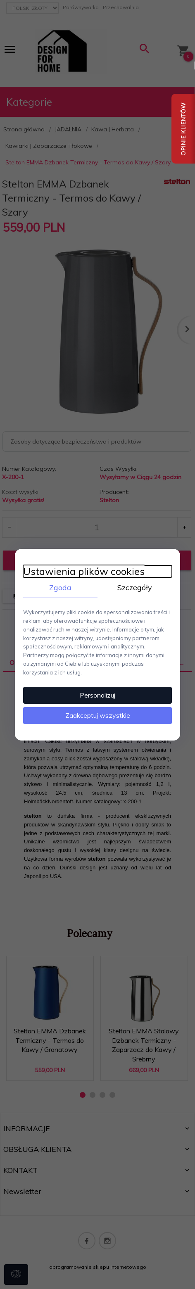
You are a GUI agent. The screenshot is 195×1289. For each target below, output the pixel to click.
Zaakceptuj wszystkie (97, 715)
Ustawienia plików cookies (84, 571)
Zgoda (60, 587)
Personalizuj (97, 695)
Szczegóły (134, 587)
